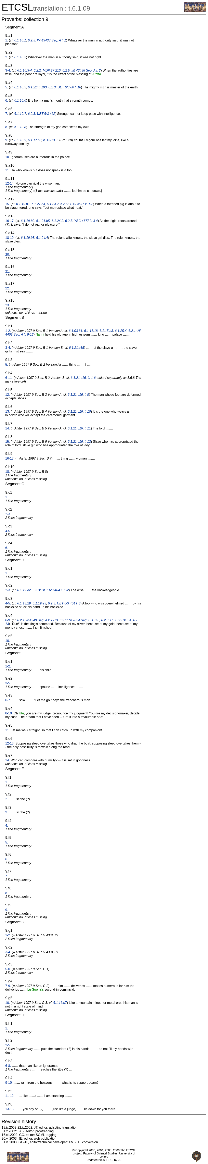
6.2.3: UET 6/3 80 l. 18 (65, 87)
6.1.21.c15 (76, 347)
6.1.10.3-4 (24, 70)
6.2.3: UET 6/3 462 (41, 113)
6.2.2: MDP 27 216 (47, 70)
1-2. (8, 331)
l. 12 (88, 441)
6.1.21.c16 (78, 377)
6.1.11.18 (91, 331)
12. (7, 394)
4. (6, 825)
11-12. (9, 1096)
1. (6, 40)
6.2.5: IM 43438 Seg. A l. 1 (47, 40)
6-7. (8, 700)
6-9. (8, 620)
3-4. (8, 70)
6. (6, 100)
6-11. (9, 377)
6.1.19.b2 (28, 221)
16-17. (9, 221)
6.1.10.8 (20, 127)
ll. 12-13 (49, 140)
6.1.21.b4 (38, 204)
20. (7, 254)
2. (6, 57)
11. (7, 170)
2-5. (8, 1045)
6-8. (8, 1065)
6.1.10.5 (20, 87)
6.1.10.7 (20, 113)
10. (7, 157)
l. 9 (87, 394)
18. (7, 471)
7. (6, 113)
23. (7, 305)
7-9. (8, 986)
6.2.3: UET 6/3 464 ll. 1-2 (50, 590)
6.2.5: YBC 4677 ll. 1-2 (76, 204)
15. (7, 204)
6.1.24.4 (42, 237)
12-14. (9, 183)
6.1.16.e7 (60, 1002)
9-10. (9, 1082)
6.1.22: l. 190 (37, 87)
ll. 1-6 (92, 377)
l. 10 (88, 411)
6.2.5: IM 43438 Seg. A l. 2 (81, 70)
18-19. (9, 237)
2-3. (8, 514)
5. (6, 87)
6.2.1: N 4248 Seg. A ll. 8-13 (37, 620)
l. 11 (88, 428)
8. (6, 127)
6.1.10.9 (20, 140)
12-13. (9, 743)
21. (7, 271)
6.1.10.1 (20, 40)
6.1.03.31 (75, 331)
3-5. (8, 683)
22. (7, 288)
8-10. (9, 713)
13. (7, 411)
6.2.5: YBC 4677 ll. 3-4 (81, 221)
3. (6, 812)
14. (7, 428)
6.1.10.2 (20, 57)
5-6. (8, 969)
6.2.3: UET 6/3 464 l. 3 (64, 603)
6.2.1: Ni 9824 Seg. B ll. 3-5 (79, 620)
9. (6, 140)
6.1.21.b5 (43, 221)
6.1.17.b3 (34, 140)
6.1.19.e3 (39, 603)
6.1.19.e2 (24, 590)
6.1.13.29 (24, 603)
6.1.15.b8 (106, 331)
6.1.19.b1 (23, 204)
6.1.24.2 (53, 204)
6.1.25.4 (121, 331)
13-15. (9, 1109)
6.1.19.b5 (28, 237)
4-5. (8, 531)
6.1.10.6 (20, 100)
